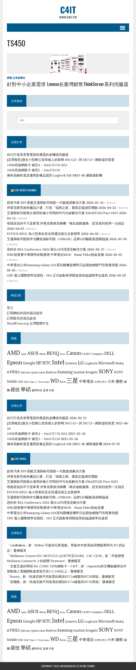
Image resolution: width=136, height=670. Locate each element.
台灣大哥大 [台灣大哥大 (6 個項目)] (100, 381)
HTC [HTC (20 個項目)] (46, 363)
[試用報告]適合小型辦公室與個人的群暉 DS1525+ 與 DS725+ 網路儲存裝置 (61, 160)
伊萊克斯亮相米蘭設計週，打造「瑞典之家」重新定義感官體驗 (52, 208)
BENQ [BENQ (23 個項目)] (53, 353)
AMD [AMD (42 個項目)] (13, 352)
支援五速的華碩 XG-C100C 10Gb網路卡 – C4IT (44, 566)
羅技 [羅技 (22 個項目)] (15, 389)
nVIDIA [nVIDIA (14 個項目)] (13, 371)
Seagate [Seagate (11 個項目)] (92, 372)
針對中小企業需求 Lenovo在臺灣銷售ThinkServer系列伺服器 (68, 83)
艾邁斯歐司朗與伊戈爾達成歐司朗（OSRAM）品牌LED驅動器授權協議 (57, 239)
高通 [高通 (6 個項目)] (51, 390)
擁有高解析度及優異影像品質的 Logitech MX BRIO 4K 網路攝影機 (54, 175)
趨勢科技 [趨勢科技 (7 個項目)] (37, 390)
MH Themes (89, 666)
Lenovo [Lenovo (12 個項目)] (71, 363)
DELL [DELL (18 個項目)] (109, 353)
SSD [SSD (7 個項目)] (20, 381)
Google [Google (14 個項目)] (29, 362)
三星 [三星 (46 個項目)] (72, 380)
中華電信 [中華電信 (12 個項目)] (86, 381)
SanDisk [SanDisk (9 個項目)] (79, 372)
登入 (10, 308)
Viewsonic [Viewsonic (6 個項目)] (43, 381)
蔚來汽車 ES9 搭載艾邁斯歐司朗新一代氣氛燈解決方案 (46, 202)
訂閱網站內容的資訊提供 (25, 313)
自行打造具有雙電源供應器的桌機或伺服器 (38, 154)
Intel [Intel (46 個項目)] (58, 362)
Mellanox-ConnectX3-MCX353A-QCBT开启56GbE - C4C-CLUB (56, 555)
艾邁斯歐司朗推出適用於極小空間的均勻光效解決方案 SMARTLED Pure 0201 (62, 213)
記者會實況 (19, 77)
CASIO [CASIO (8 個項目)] (86, 354)
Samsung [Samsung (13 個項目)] (65, 371)
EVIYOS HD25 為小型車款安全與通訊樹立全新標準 (43, 234)
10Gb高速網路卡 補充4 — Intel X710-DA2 (37, 165)
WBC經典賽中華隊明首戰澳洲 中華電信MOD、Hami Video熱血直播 (55, 254)
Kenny (14, 576)
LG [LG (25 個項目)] (81, 362)
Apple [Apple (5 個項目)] (23, 354)
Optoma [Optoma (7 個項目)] (25, 372)
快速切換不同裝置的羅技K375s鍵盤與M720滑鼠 (64, 576)
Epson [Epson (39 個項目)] (14, 362)
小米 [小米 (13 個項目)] (111, 381)
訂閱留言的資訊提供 (21, 318)
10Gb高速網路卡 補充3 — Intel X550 (33, 170)
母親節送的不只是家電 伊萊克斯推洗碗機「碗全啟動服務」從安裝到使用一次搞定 (65, 223)
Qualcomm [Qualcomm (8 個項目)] (38, 372)
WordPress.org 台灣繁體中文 (28, 323)
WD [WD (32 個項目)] (54, 380)
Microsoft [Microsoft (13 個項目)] (106, 363)
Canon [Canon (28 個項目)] (73, 353)
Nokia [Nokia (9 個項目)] (120, 363)
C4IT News (20, 458)
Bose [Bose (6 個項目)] (63, 353)
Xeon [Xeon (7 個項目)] (63, 381)
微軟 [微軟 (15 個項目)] (119, 381)
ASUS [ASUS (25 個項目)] (33, 353)
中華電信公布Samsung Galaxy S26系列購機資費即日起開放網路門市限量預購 (62, 265)
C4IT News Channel (25, 190)
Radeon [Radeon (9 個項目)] (51, 372)
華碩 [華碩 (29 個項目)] (26, 389)
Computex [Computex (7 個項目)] (97, 354)
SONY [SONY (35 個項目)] (106, 371)
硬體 (9, 77)
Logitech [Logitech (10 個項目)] (91, 363)
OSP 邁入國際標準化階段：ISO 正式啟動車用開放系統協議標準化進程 (57, 275)
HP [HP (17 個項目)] (39, 363)
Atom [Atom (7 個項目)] (42, 354)
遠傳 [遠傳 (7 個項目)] (45, 390)
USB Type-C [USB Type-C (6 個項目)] (30, 381)
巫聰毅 (15, 582)
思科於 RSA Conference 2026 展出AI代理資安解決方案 (46, 249)
